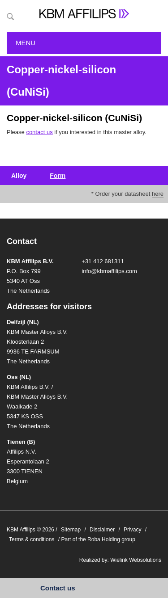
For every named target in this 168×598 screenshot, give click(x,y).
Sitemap (71, 529)
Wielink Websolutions (135, 560)
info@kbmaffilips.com (109, 271)
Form (57, 175)
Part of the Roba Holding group (98, 539)
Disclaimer (102, 529)
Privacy (132, 529)
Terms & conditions (31, 539)
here (158, 193)
